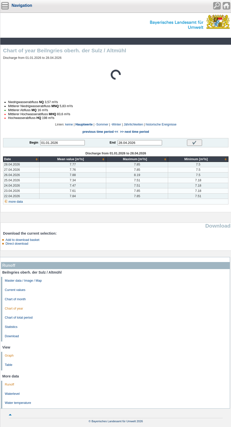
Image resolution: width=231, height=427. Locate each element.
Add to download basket (22, 240)
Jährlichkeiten (133, 124)
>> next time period (134, 132)
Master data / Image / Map (23, 280)
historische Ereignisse (161, 124)
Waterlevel (12, 394)
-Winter (116, 124)
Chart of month (15, 299)
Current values (15, 290)
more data (16, 201)
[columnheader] (21, 159)
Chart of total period (19, 317)
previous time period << (100, 132)
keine (69, 124)
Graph (9, 355)
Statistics (11, 327)
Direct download (17, 243)
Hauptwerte (84, 124)
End (113, 142)
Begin (33, 142)
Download (12, 336)
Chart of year (14, 308)
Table (8, 365)
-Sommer (101, 124)
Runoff (9, 384)
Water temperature (18, 403)
